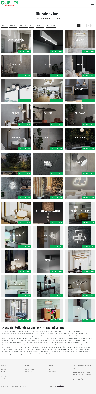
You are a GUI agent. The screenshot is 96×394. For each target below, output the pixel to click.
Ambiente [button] (13, 25)
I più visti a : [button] (51, 25)
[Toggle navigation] (92, 3)
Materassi (52, 375)
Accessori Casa (45, 18)
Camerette (52, 371)
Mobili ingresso (6, 373)
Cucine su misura (30, 373)
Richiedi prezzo (24, 51)
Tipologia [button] (40, 25)
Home (37, 18)
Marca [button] (4, 25)
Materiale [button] (23, 25)
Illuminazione (56, 18)
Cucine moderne (30, 371)
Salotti (3, 371)
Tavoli (3, 375)
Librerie (3, 369)
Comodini (52, 373)
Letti (50, 369)
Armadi (3, 377)
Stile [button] (31, 25)
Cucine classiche (30, 369)
